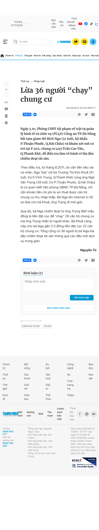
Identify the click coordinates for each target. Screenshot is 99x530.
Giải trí (48, 386)
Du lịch (85, 55)
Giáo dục (76, 55)
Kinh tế (37, 55)
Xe (68, 374)
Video (70, 395)
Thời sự (19, 55)
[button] (6, 84)
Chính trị (9, 55)
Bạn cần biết (53, 24)
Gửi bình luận (81, 297)
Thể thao (48, 396)
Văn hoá (48, 376)
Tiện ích (61, 24)
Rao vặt (91, 376)
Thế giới (28, 55)
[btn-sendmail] (93, 114)
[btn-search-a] (16, 42)
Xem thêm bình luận (58, 308)
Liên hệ (69, 24)
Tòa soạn (50, 414)
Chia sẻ (27, 114)
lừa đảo (47, 326)
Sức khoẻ (27, 376)
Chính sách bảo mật (60, 414)
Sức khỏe (57, 55)
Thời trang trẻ (70, 384)
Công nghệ (70, 366)
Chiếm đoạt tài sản (31, 326)
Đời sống (46, 55)
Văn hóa (95, 55)
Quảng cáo (30, 414)
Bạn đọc (91, 366)
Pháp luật (39, 81)
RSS (40, 413)
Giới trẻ (67, 55)
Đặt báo (20, 414)
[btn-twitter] (86, 114)
